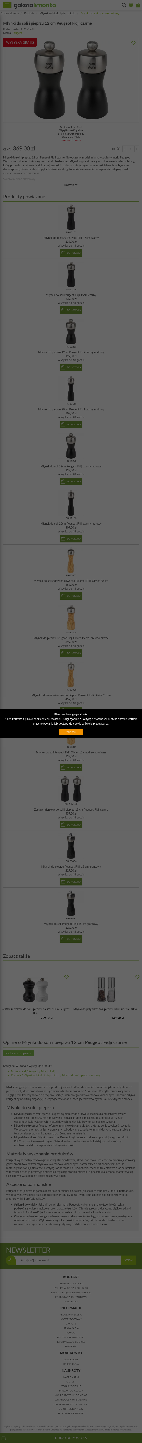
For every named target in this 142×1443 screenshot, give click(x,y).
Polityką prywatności (94, 719)
